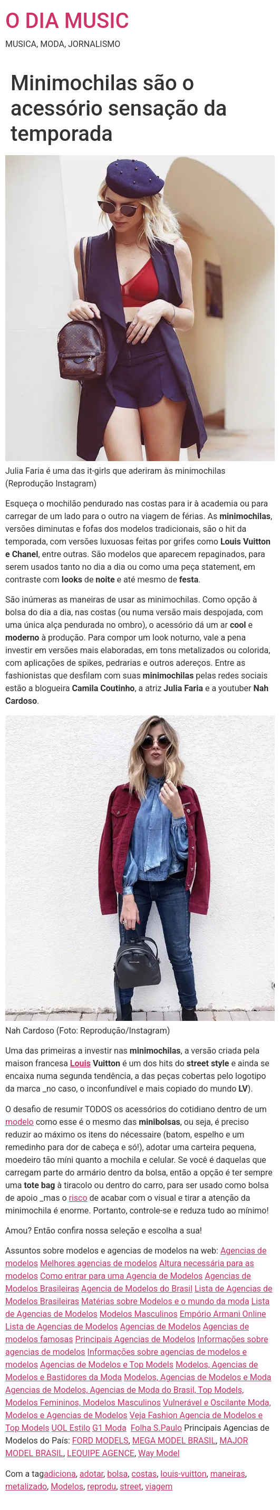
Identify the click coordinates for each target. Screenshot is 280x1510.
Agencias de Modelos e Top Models (106, 1365)
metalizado (26, 1487)
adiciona (60, 1474)
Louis (80, 1063)
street (130, 1487)
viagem (158, 1487)
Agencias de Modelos (160, 1327)
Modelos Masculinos (139, 1314)
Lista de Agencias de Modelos (61, 1327)
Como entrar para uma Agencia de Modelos (121, 1276)
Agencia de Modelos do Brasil (136, 1289)
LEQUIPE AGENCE (100, 1453)
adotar (91, 1474)
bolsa (117, 1474)
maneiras (227, 1474)
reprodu (101, 1487)
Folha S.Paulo (156, 1428)
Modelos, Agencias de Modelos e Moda (198, 1377)
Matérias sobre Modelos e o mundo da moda (165, 1301)
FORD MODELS (100, 1441)
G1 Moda (109, 1428)
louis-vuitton (183, 1474)
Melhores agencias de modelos (98, 1263)
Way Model (159, 1453)
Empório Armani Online (223, 1314)
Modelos (67, 1487)
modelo (19, 1122)
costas (144, 1474)
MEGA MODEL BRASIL (174, 1441)
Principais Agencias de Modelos (135, 1339)
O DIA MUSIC (67, 20)
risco (78, 1198)
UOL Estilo (71, 1428)
